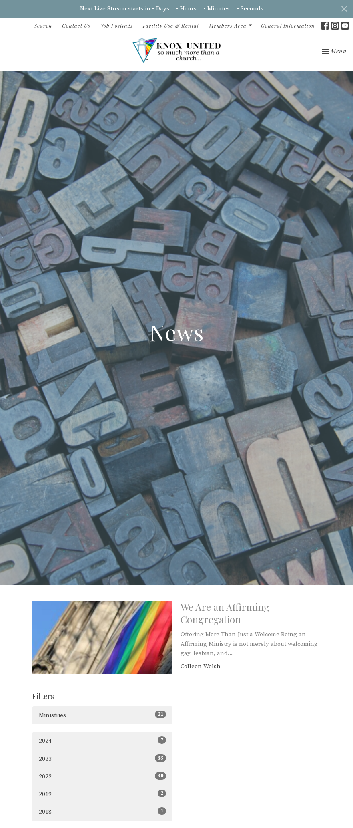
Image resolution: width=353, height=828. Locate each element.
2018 (102, 811)
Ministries (102, 715)
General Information (288, 25)
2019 (102, 794)
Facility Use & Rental (171, 25)
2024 (102, 740)
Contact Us (76, 25)
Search (43, 25)
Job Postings (116, 25)
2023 (102, 758)
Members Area (231, 25)
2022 (102, 776)
